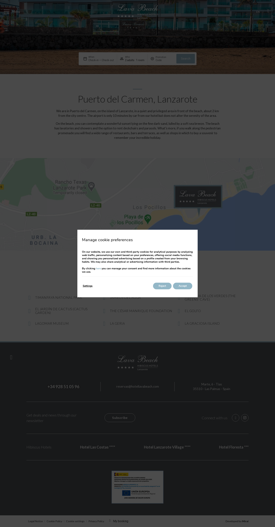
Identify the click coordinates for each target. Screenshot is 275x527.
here (98, 268)
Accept (183, 286)
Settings (88, 286)
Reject (162, 286)
